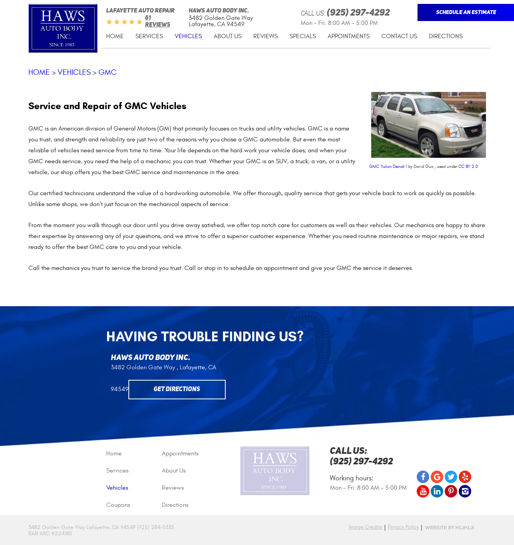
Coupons (118, 504)
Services (149, 36)
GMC (107, 72)
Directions (446, 36)
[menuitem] (115, 36)
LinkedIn (437, 491)
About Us (228, 36)
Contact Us (399, 36)
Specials (302, 36)
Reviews (265, 36)
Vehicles (188, 36)
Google (437, 477)
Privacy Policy (403, 527)
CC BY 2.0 (468, 166)
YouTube (423, 491)
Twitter (451, 477)
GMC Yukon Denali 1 (388, 166)
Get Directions (177, 389)
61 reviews (157, 21)
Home (115, 36)
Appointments (349, 36)
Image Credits (365, 527)
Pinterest (451, 491)
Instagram (465, 491)
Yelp (465, 477)
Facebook (423, 477)
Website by (449, 528)
